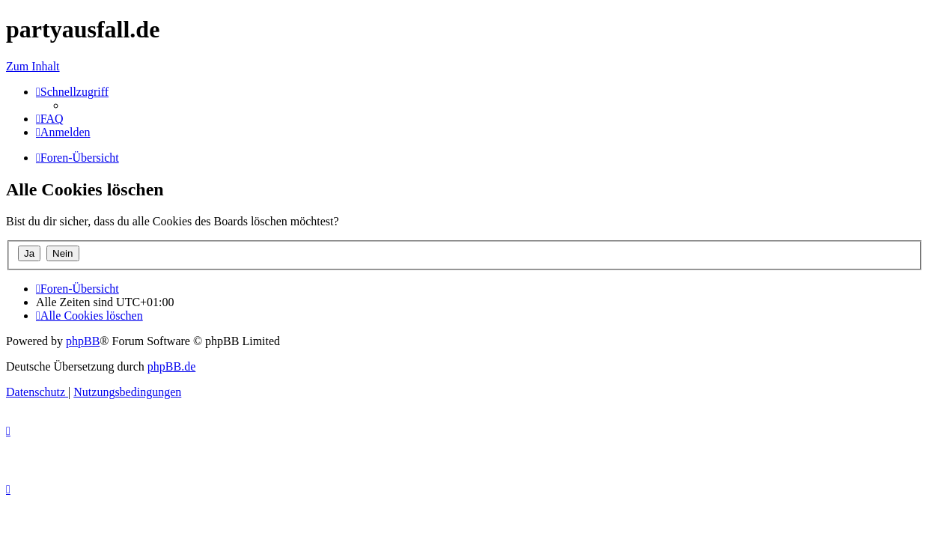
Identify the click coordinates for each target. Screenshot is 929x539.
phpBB (83, 341)
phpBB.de (171, 366)
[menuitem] (50, 118)
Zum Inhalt (33, 66)
